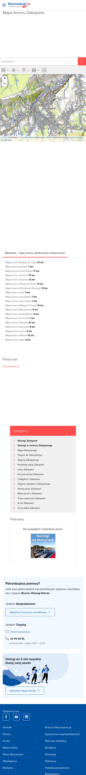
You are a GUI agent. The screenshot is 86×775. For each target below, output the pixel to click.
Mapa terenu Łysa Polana (21, 301)
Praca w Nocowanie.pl (58, 727)
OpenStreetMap (27, 137)
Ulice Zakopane (26, 469)
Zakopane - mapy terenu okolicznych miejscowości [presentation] (35, 253)
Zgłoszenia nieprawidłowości (62, 734)
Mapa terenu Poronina (20, 318)
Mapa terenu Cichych (20, 275)
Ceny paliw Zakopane (29, 508)
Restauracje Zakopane (29, 488)
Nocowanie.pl (11, 366)
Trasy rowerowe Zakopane (32, 498)
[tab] (35, 252)
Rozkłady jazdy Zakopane (31, 464)
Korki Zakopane (26, 503)
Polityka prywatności (57, 768)
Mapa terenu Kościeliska (21, 296)
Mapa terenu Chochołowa (22, 271)
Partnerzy (50, 761)
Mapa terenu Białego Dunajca (24, 262)
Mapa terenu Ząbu (18, 339)
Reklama (8, 768)
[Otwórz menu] (4, 5)
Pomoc (7, 734)
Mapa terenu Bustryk (19, 266)
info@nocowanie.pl (20, 631)
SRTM (48, 137)
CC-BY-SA (6, 140)
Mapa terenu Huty (17, 292)
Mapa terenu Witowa (19, 335)
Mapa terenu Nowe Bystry (22, 314)
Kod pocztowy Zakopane (31, 474)
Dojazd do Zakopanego (30, 455)
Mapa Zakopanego (27, 450)
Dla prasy (50, 754)
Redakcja (50, 747)
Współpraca (10, 761)
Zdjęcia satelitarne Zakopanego (34, 483)
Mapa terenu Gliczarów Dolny (24, 283)
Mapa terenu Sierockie (20, 326)
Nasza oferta (10, 747)
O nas (6, 741)
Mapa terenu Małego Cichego (24, 305)
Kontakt (7, 727)
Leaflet (3, 137)
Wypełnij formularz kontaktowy (30, 612)
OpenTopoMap (76, 137)
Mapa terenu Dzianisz (20, 279)
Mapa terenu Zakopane (30, 493)
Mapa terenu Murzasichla (21, 309)
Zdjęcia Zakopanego (28, 460)
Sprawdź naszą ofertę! (25, 690)
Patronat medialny (55, 741)
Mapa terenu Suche (18, 331)
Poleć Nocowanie (13, 754)
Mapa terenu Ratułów (20, 322)
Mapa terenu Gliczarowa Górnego (26, 288)
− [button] (4, 83)
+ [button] (5, 78)
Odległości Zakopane (29, 479)
